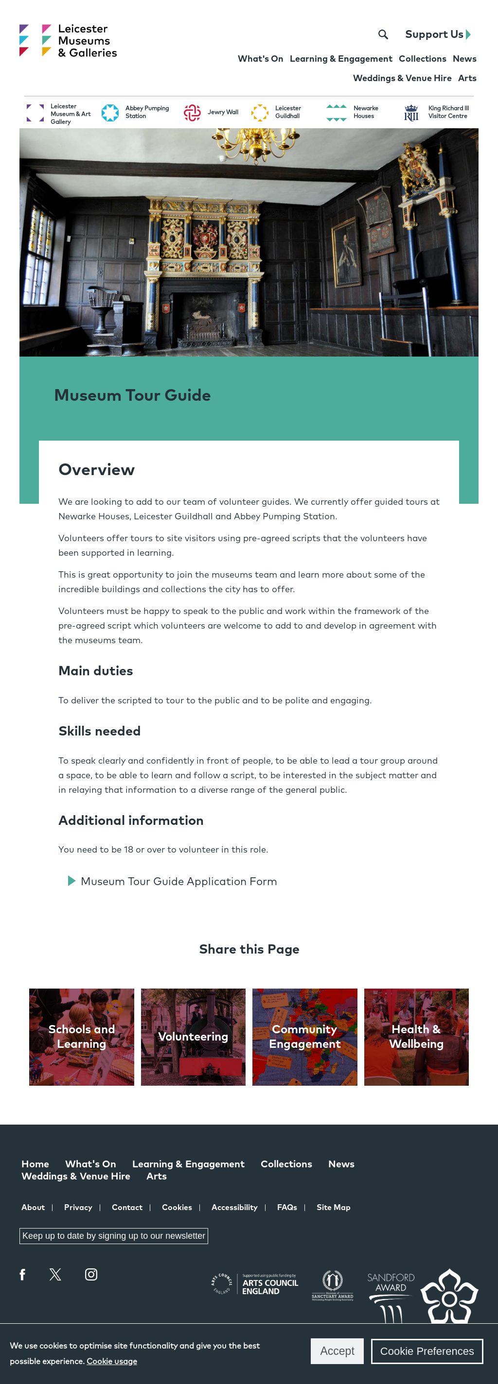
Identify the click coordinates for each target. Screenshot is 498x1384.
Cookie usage (112, 1362)
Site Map (334, 1208)
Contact (127, 1208)
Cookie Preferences (427, 1351)
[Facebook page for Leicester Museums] (319, 35)
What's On (90, 1164)
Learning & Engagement (188, 1164)
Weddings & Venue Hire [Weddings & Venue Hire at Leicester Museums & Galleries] (75, 1176)
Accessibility (235, 1208)
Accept (337, 1351)
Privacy (78, 1208)
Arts (156, 1176)
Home (35, 1164)
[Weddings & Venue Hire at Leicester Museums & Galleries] (402, 79)
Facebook (22, 1274)
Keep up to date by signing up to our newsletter (113, 1236)
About (33, 1208)
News (341, 1164)
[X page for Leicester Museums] (337, 35)
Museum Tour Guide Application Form (179, 882)
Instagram (91, 1275)
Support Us (438, 34)
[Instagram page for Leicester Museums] (357, 35)
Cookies (177, 1208)
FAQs (287, 1208)
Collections (286, 1164)
